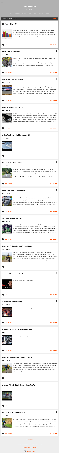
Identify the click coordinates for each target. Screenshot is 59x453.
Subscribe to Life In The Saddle (29, 447)
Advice (29, 14)
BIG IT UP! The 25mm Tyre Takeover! (12, 79)
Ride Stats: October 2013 (9, 24)
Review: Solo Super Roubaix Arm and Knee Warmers (17, 357)
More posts (29, 439)
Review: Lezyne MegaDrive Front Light (13, 107)
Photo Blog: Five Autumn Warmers (12, 163)
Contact (47, 14)
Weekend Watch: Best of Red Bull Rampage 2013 (16, 135)
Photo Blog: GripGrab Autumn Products (13, 413)
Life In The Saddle (29, 6)
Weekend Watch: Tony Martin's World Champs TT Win (17, 329)
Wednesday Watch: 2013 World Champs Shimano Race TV (18, 385)
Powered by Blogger (29, 451)
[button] (56, 23)
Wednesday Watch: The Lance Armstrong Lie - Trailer (17, 274)
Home (11, 14)
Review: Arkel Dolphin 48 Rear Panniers (13, 191)
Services (41, 14)
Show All (54, 18)
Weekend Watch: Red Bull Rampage (12, 302)
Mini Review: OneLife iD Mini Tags (12, 218)
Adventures (17, 14)
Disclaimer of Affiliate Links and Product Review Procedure (29, 444)
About (35, 14)
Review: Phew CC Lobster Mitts (11, 52)
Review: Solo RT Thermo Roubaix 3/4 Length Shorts (17, 246)
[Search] (57, 3)
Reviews (24, 14)
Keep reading (53, 44)
